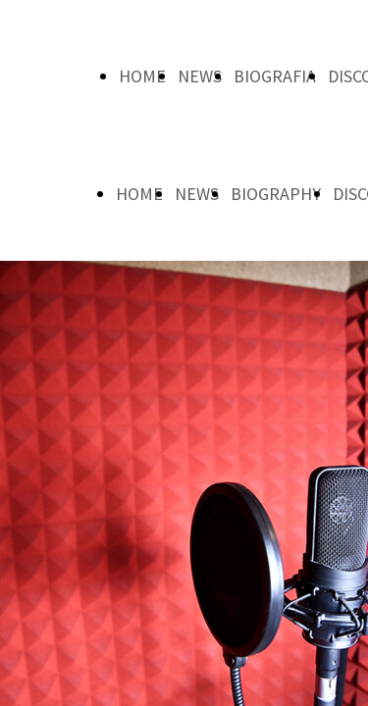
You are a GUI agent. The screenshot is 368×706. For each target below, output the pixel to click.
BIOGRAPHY (276, 193)
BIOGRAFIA (275, 76)
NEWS (200, 76)
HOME (142, 76)
